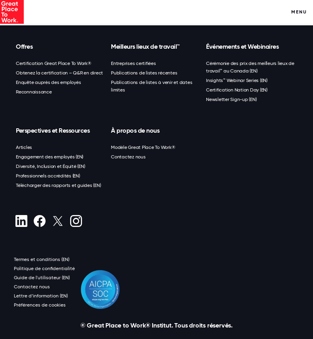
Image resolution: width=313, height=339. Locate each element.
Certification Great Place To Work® (54, 63)
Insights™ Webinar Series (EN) (236, 80)
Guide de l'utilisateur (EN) (42, 277)
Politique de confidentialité (44, 268)
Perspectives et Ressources (53, 130)
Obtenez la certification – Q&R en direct (59, 73)
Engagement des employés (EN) (49, 157)
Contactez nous (128, 157)
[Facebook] (39, 221)
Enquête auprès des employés (48, 82)
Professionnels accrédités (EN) (48, 176)
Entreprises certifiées (133, 63)
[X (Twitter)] (57, 221)
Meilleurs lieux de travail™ (145, 46)
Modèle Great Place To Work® (143, 147)
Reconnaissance (34, 92)
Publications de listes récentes (144, 73)
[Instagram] (76, 221)
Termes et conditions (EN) (41, 259)
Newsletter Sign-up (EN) (231, 99)
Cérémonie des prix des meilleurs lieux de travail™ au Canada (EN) (250, 67)
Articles (24, 147)
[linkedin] (21, 221)
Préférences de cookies (40, 305)
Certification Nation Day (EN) (236, 90)
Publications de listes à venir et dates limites (151, 86)
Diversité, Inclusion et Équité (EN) (50, 166)
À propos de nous (135, 130)
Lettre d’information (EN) (41, 296)
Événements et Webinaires (242, 46)
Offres (24, 46)
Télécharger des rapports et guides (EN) (58, 185)
